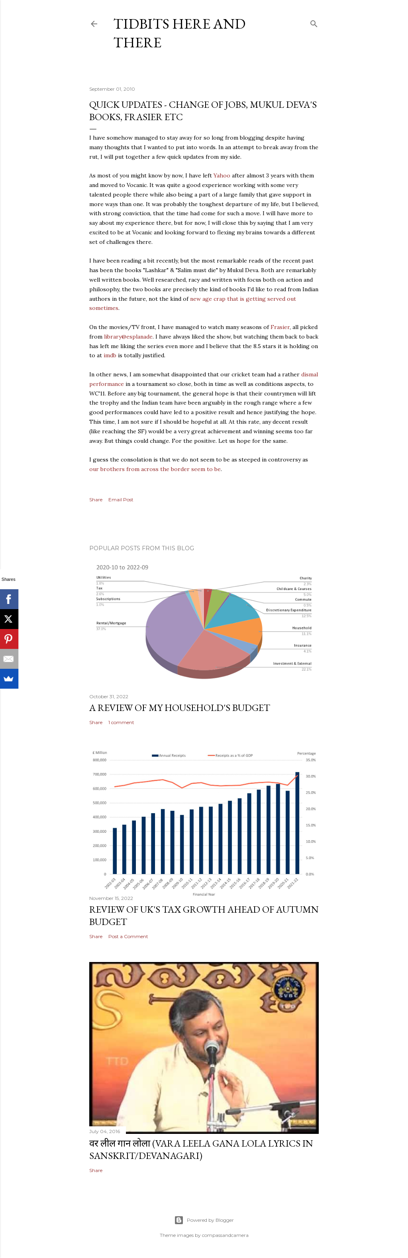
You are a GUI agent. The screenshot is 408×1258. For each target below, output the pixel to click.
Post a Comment (128, 936)
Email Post (120, 499)
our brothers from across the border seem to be (155, 469)
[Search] (314, 22)
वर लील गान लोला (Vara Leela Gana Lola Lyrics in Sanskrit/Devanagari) (201, 1149)
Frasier (280, 327)
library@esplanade (128, 336)
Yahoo (222, 175)
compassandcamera (225, 1235)
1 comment (121, 722)
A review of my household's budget (179, 707)
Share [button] (95, 499)
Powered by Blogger (204, 1220)
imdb (110, 355)
